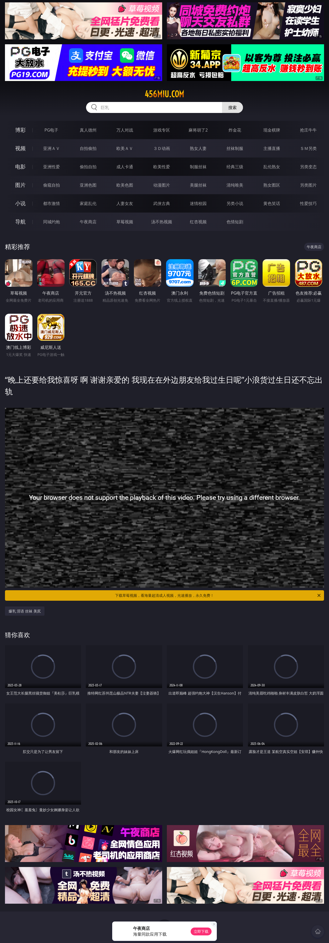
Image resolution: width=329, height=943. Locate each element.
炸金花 (235, 130)
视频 (20, 148)
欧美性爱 (161, 167)
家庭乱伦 (88, 203)
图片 (20, 184)
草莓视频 (124, 222)
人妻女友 (124, 203)
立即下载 (201, 931)
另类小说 (234, 203)
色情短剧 (234, 222)
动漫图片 (161, 185)
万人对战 (124, 130)
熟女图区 (271, 185)
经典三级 (234, 167)
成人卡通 (124, 167)
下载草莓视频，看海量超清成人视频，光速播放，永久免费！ (218, 595)
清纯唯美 (234, 185)
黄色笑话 (271, 203)
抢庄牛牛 (308, 130)
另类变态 (308, 167)
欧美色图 (124, 185)
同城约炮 (51, 222)
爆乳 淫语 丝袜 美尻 (25, 611)
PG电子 (51, 130)
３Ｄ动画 (161, 148)
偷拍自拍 (88, 167)
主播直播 (271, 148)
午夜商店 (88, 222)
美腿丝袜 (198, 185)
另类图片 (308, 185)
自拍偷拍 (88, 148)
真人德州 (88, 130)
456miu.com (164, 94)
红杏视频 (198, 222)
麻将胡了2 (198, 130)
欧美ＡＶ (124, 148)
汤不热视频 (161, 222)
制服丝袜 (198, 167)
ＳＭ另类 (308, 148)
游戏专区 (161, 130)
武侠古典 (161, 203)
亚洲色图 (88, 185)
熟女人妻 (198, 148)
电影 (20, 166)
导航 (20, 221)
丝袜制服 (234, 148)
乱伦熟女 (271, 167)
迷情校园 (198, 203)
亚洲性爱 (51, 167)
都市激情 (51, 203)
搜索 (232, 107)
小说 (20, 203)
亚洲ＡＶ (51, 148)
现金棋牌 (271, 130)
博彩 (20, 129)
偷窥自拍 (51, 185)
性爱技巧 (308, 203)
